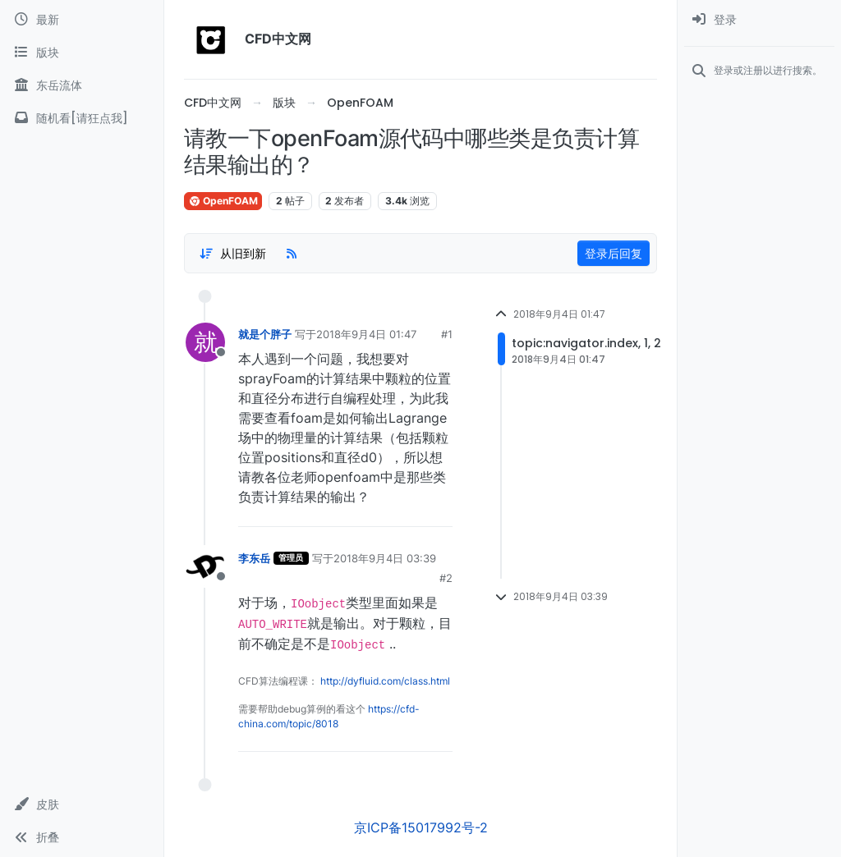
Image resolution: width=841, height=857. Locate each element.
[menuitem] (759, 20)
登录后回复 (613, 253)
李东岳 (254, 558)
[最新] (82, 20)
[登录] (759, 20)
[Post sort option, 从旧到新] (232, 253)
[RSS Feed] (291, 253)
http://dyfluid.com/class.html (385, 681)
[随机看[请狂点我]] (82, 118)
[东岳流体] (82, 85)
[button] (82, 804)
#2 (446, 577)
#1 (447, 334)
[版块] (82, 52)
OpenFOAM (223, 201)
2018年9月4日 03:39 (384, 558)
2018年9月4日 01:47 (366, 334)
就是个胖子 (265, 334)
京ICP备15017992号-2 (421, 827)
